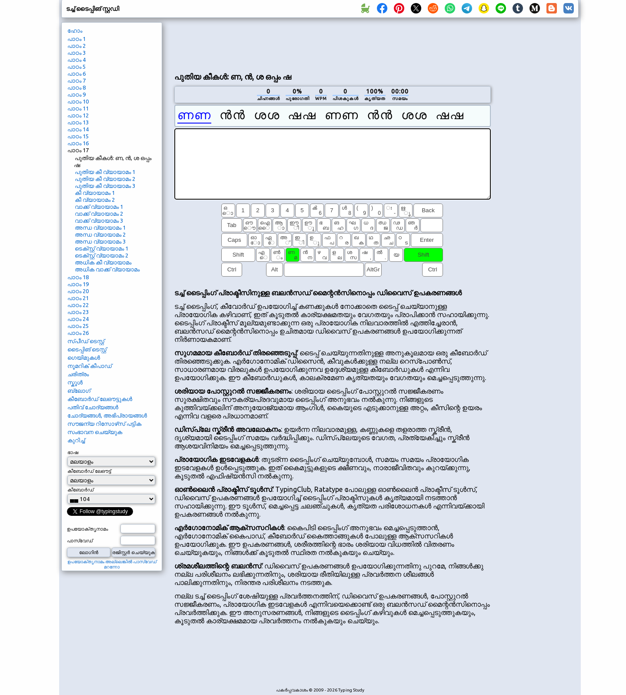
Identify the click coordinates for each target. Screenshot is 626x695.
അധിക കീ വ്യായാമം (103, 262)
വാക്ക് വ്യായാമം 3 (99, 220)
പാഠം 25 (78, 326)
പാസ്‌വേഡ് (80, 540)
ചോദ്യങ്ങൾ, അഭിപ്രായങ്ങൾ (107, 415)
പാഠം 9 (76, 94)
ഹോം (74, 30)
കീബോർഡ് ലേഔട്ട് (89, 471)
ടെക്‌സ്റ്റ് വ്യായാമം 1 (101, 248)
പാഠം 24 (78, 319)
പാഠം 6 (76, 73)
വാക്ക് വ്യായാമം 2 (99, 214)
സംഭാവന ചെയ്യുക (94, 432)
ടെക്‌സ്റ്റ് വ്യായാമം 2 (101, 255)
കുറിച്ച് (76, 440)
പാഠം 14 (78, 129)
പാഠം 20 (78, 291)
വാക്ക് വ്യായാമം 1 (99, 207)
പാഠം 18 (78, 277)
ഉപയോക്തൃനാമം (87, 528)
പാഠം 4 (76, 60)
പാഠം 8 (76, 87)
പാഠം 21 (78, 298)
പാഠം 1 (76, 39)
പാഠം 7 (76, 80)
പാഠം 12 (78, 115)
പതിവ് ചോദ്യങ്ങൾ (92, 407)
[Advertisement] (332, 43)
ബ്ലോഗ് (78, 391)
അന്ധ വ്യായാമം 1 (100, 227)
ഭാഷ (72, 452)
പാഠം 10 (78, 101)
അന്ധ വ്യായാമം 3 (100, 241)
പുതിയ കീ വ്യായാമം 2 (105, 179)
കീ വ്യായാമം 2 (95, 200)
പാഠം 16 (78, 143)
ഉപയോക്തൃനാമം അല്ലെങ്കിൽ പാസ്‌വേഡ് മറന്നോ (111, 564)
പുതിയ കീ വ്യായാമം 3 (105, 186)
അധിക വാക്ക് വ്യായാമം (107, 269)
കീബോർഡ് (80, 489)
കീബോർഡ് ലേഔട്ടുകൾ (99, 399)
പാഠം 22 (78, 305)
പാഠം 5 (76, 66)
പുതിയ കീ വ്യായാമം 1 (105, 172)
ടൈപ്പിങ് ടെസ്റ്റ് (87, 349)
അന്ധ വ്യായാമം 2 (100, 234)
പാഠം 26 (78, 333)
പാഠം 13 (78, 122)
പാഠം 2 (76, 46)
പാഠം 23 (78, 312)
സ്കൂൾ (75, 382)
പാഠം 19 (78, 284)
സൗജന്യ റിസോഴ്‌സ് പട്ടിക (104, 424)
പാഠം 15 (78, 136)
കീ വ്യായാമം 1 (95, 193)
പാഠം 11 (78, 108)
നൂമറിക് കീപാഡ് (89, 366)
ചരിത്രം (78, 374)
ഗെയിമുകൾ (83, 357)
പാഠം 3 (76, 53)
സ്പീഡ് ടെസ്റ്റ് (85, 341)
